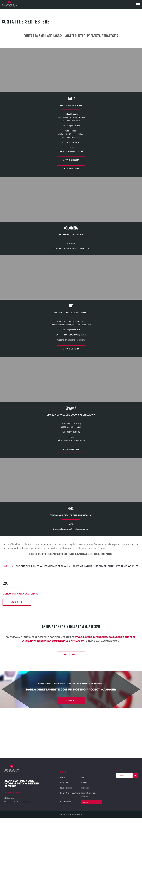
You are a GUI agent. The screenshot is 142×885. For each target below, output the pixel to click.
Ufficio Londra (71, 386)
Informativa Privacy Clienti (70, 856)
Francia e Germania (57, 629)
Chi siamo (64, 846)
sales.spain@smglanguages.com (71, 490)
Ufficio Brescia (71, 172)
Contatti (84, 846)
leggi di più (17, 665)
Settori (84, 841)
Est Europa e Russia (29, 629)
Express (84, 865)
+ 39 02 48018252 (72, 155)
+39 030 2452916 (15, 856)
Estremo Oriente (127, 629)
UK (11, 629)
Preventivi (85, 851)
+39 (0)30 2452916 (72, 138)
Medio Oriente (104, 629)
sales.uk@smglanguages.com (74, 372)
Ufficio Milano (71, 181)
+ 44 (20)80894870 (72, 367)
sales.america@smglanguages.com (74, 273)
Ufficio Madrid (71, 499)
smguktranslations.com (75, 377)
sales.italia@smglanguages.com (71, 163)
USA (5, 629)
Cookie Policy (65, 865)
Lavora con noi (71, 718)
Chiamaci (71, 764)
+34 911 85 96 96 (73, 482)
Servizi (62, 841)
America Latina (82, 629)
